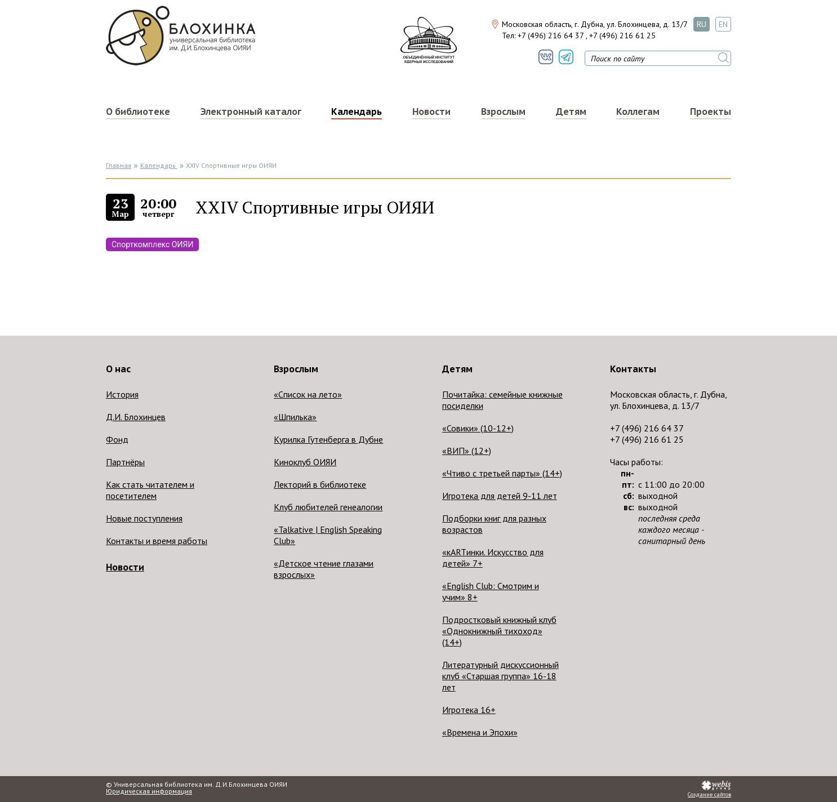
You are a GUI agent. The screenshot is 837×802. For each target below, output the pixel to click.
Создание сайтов (709, 794)
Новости (431, 111)
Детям (571, 111)
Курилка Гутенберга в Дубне (328, 439)
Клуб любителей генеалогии (328, 507)
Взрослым (503, 111)
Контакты (633, 369)
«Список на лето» (308, 394)
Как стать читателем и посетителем (150, 490)
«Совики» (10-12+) (478, 428)
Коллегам (638, 111)
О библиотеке (138, 111)
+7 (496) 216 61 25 (622, 35)
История (122, 394)
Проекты (710, 111)
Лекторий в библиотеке (320, 484)
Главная (118, 165)
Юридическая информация (149, 791)
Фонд (117, 439)
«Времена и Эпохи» (480, 732)
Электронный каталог (251, 111)
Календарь (356, 111)
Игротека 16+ (469, 709)
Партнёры (125, 461)
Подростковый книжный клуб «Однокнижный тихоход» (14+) (499, 631)
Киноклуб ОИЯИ (305, 461)
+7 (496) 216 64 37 (551, 35)
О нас (118, 369)
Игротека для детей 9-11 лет (499, 495)
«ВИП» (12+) (466, 450)
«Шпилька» (295, 416)
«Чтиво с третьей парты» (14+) (502, 473)
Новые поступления (144, 518)
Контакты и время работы (156, 540)
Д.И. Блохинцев (136, 416)
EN (723, 24)
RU (701, 24)
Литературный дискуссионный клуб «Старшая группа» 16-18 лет (500, 676)
